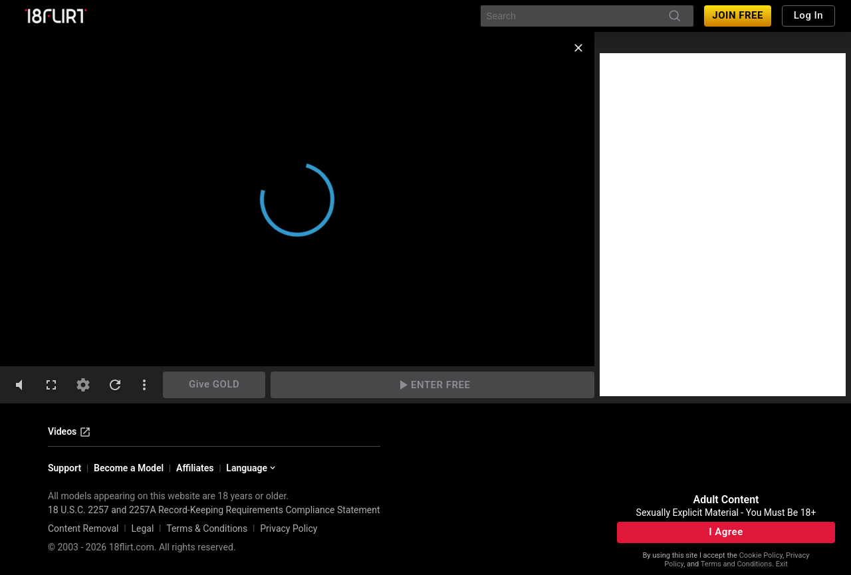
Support (64, 468)
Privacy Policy (288, 528)
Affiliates (194, 468)
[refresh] (115, 385)
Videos (69, 432)
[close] (578, 48)
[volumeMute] (19, 385)
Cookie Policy (761, 555)
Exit (782, 564)
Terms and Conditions (736, 564)
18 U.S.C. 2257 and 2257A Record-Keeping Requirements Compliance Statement (214, 510)
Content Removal (83, 528)
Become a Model (129, 468)
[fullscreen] (51, 385)
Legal (142, 528)
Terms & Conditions (206, 528)
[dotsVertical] (144, 385)
